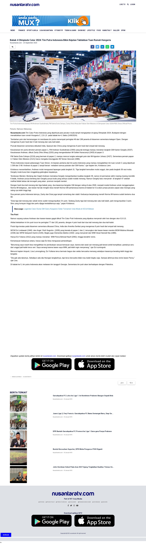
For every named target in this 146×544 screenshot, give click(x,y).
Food (99, 30)
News (13, 30)
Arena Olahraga (16, 376)
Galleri (116, 30)
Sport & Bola (32, 30)
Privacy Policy (50, 502)
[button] (92, 46)
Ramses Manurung (24, 129)
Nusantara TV (27, 376)
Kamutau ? (107, 30)
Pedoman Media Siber (84, 502)
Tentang (41, 502)
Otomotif (58, 30)
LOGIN (132, 4)
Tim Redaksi (96, 502)
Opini (123, 30)
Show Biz (81, 30)
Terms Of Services (61, 502)
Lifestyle (91, 30)
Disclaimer (72, 502)
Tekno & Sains (70, 30)
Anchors (104, 502)
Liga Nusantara (46, 30)
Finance (21, 30)
